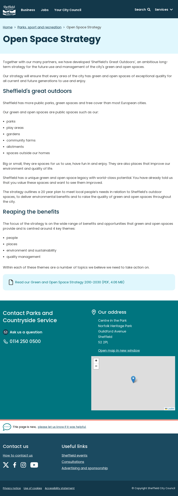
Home (7, 27)
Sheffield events (74, 455)
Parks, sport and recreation (39, 27)
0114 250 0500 (25, 341)
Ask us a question (26, 332)
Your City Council (67, 10)
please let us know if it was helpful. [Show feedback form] (62, 427)
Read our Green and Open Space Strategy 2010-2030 (70, 282)
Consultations (73, 462)
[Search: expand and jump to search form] (142, 10)
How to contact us (18, 455)
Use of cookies (33, 488)
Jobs (45, 10)
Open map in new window (119, 350)
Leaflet (169, 408)
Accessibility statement (60, 488)
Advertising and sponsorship (85, 468)
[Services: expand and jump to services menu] (164, 10)
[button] (133, 379)
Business (28, 10)
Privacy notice (12, 488)
